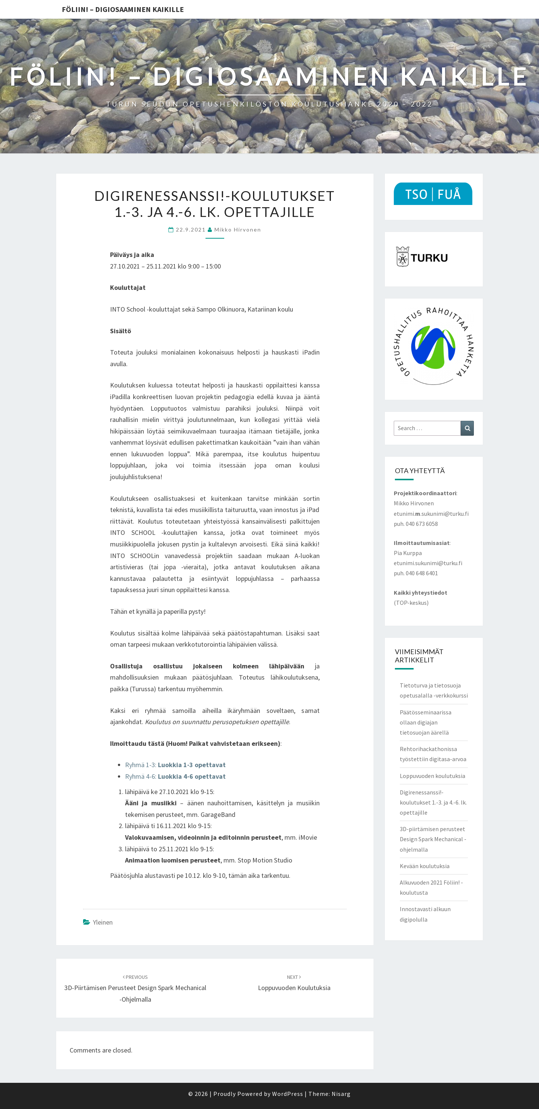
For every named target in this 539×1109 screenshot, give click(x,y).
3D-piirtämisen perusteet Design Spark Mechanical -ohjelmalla (135, 989)
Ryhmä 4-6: (175, 776)
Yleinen (103, 922)
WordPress (287, 1093)
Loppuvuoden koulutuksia (432, 775)
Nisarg (341, 1093)
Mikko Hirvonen (237, 229)
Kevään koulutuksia (425, 866)
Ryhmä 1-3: (176, 764)
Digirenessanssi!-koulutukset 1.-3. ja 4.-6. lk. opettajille (433, 802)
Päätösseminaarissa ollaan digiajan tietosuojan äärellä (425, 722)
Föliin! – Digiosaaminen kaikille (123, 9)
